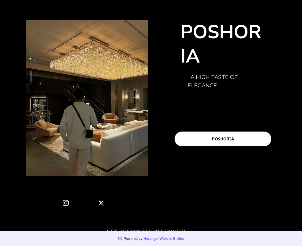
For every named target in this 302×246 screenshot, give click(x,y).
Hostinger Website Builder (163, 239)
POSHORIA (223, 139)
